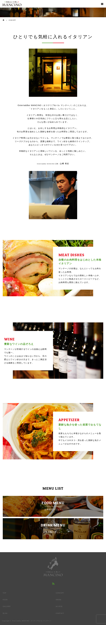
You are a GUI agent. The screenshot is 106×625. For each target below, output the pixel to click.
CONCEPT (60, 593)
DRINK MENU (53, 528)
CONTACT (60, 613)
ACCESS (59, 606)
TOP (4, 593)
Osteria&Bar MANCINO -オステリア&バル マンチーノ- (32, 621)
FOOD (5, 599)
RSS (53, 583)
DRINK (58, 599)
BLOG (5, 613)
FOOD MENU (53, 506)
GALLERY (7, 606)
